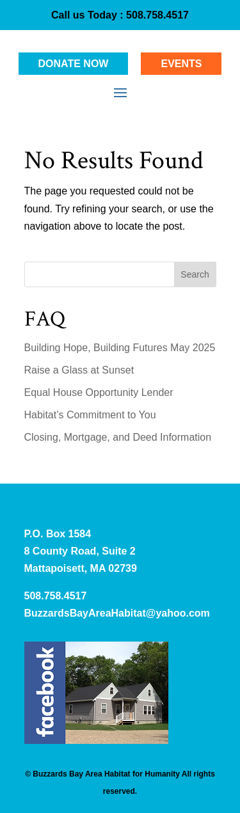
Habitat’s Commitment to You (90, 414)
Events (181, 63)
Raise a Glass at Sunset (79, 370)
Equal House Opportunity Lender (98, 392)
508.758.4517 (156, 15)
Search (194, 274)
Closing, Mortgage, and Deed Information (118, 437)
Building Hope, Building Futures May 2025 (120, 347)
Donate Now (73, 63)
